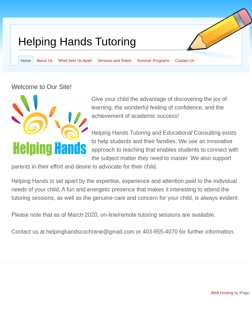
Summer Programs (153, 60)
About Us (45, 60)
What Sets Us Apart (75, 60)
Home (26, 60)
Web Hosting (222, 293)
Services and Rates (114, 60)
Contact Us (184, 60)
